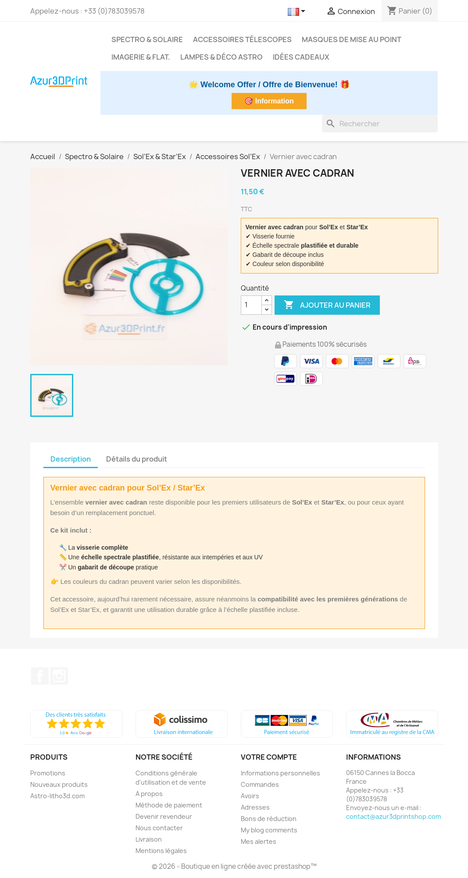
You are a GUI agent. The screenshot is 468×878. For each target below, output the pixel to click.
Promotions (47, 773)
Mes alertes (258, 841)
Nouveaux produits (59, 784)
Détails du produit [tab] (136, 459)
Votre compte (269, 757)
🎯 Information (268, 101)
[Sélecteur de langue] (298, 12)
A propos (149, 793)
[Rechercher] (380, 123)
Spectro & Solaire (147, 39)
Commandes (260, 784)
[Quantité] (251, 305)
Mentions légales (161, 850)
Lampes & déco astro (221, 57)
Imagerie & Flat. (140, 57)
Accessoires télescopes (242, 39)
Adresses (255, 807)
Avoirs (250, 796)
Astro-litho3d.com (57, 796)
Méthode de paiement (169, 805)
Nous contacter (159, 828)
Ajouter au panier (327, 305)
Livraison (149, 839)
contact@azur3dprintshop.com (393, 816)
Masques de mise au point (351, 39)
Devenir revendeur (164, 816)
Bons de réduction (269, 818)
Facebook (40, 676)
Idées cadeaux (301, 57)
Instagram (59, 676)
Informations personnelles (280, 773)
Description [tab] (70, 459)
